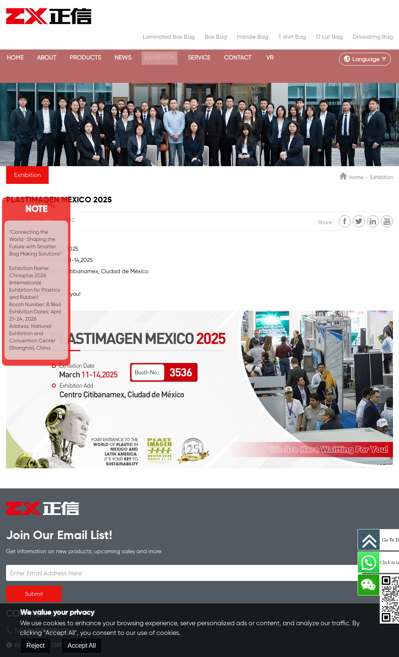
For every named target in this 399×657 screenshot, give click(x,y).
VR (306, 58)
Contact (269, 58)
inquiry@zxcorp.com (173, 575)
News (139, 58)
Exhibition (180, 58)
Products (97, 58)
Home (17, 58)
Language (357, 58)
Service (225, 58)
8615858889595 (182, 546)
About (53, 58)
